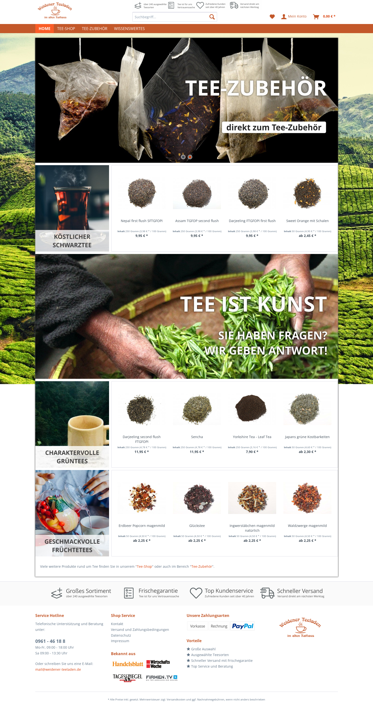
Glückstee (141, 525)
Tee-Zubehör (201, 566)
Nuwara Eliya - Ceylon (307, 220)
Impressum (120, 641)
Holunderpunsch (307, 525)
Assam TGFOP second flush (141, 220)
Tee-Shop (144, 566)
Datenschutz (121, 635)
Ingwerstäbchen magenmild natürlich (196, 528)
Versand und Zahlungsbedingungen (140, 629)
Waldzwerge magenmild (251, 525)
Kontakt (117, 623)
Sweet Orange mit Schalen (252, 220)
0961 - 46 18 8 (50, 641)
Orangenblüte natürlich (307, 436)
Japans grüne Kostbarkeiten (252, 436)
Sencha (141, 436)
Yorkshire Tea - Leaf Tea (196, 436)
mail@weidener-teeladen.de (58, 669)
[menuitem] (174, 17)
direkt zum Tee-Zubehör (186, 100)
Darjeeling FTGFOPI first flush (196, 220)
